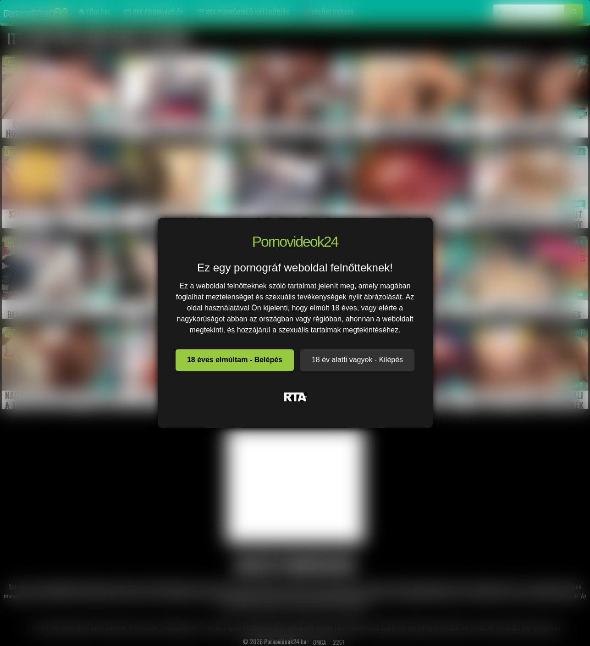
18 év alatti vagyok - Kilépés (357, 360)
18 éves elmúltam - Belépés (234, 360)
